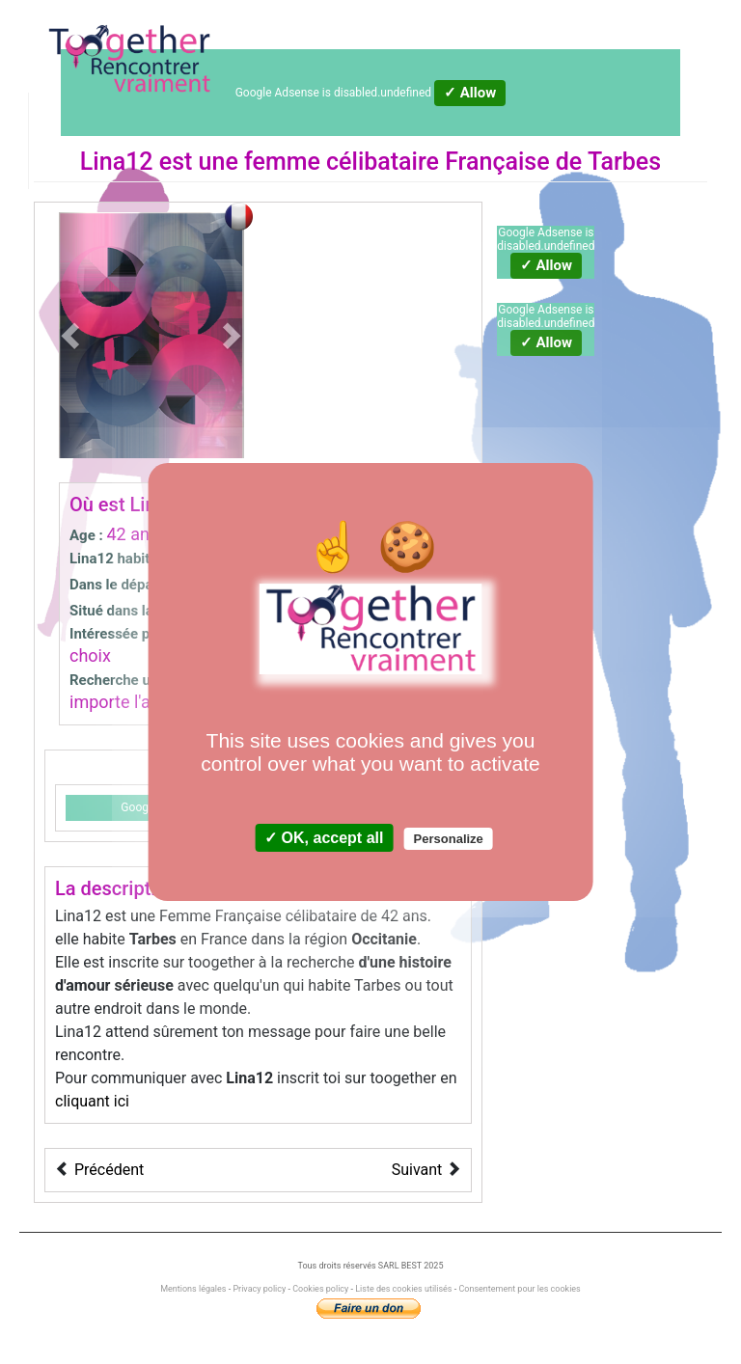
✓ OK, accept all (323, 838)
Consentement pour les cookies (519, 1289)
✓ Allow (470, 92)
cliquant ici (92, 1101)
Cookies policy (320, 1289)
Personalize (448, 839)
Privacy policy (259, 1289)
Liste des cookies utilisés (403, 1289)
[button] (73, 335)
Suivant (417, 1169)
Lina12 (116, 162)
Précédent (109, 1169)
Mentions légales (194, 1289)
